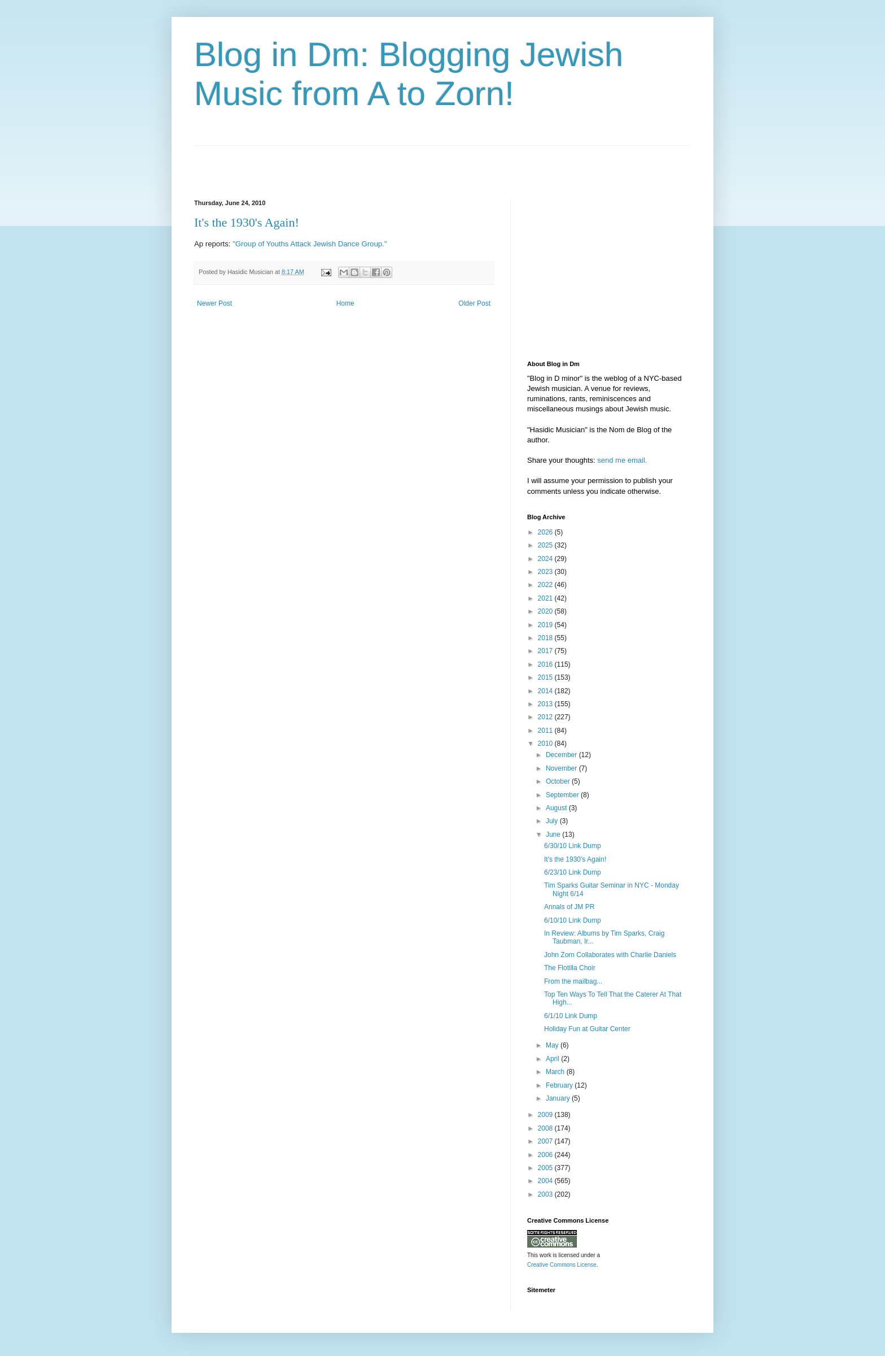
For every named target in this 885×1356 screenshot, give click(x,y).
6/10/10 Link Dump (572, 920)
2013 (546, 704)
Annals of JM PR (569, 907)
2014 (546, 691)
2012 (546, 717)
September (563, 795)
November (562, 768)
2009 (546, 1115)
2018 (546, 638)
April (553, 1059)
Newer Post (214, 303)
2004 (546, 1181)
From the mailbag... (573, 981)
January (559, 1098)
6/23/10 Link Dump (572, 872)
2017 (546, 651)
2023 (546, 572)
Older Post (474, 303)
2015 (546, 677)
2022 (546, 585)
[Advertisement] (326, 163)
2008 (546, 1128)
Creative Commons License (562, 1265)
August (557, 808)
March (556, 1072)
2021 (546, 598)
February (560, 1085)
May (553, 1045)
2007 (546, 1141)
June (554, 834)
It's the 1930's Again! (246, 222)
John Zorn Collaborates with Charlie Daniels (610, 955)
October (559, 781)
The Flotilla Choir (569, 968)
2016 (546, 664)
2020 (546, 611)
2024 (546, 559)
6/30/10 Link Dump (572, 846)
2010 (546, 743)
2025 (546, 545)
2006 (546, 1155)
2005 (546, 1168)
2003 (546, 1194)
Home (345, 303)
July (553, 821)
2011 (546, 730)
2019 (546, 625)
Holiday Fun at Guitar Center (587, 1029)
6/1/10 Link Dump (570, 1016)
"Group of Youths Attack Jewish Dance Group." (310, 244)
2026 (546, 532)
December (562, 755)
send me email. (622, 460)
